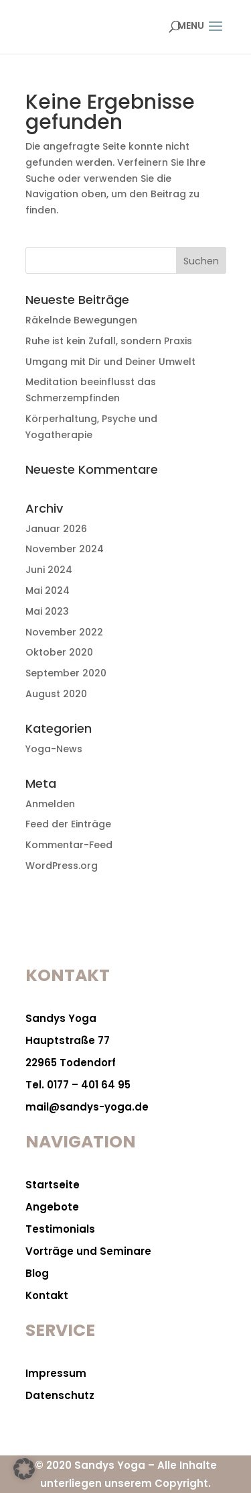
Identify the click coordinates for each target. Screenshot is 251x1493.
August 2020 (56, 694)
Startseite (52, 1185)
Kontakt (46, 1295)
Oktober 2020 (59, 652)
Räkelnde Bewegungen (81, 320)
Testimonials (60, 1229)
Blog (37, 1273)
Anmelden (50, 804)
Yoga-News (53, 749)
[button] (24, 1469)
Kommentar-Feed (68, 845)
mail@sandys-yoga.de (87, 1107)
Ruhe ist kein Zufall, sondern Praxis (108, 341)
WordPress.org (61, 865)
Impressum (55, 1373)
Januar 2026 (56, 528)
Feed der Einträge (68, 824)
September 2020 (65, 673)
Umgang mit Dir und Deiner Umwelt (110, 361)
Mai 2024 (47, 590)
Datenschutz (59, 1395)
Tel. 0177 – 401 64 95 (78, 1085)
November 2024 (64, 549)
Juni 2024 (48, 569)
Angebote (52, 1207)
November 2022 (64, 632)
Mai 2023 (47, 611)
